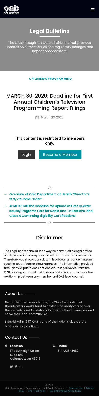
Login (26, 154)
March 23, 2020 (52, 117)
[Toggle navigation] (92, 10)
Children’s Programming (50, 79)
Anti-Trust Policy (37, 391)
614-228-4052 (68, 351)
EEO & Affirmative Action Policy (65, 391)
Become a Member (60, 154)
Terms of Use (76, 388)
